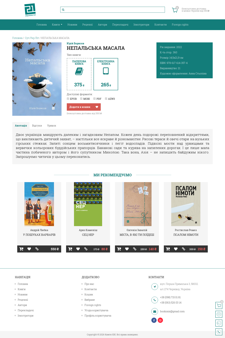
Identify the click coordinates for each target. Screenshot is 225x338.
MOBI (86, 98)
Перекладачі (120, 24)
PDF (99, 98)
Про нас (89, 284)
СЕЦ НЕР (88, 234)
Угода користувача (96, 310)
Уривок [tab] (51, 125)
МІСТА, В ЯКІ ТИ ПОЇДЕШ (137, 234)
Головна (42, 24)
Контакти (161, 24)
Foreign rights (180, 24)
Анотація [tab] (21, 125)
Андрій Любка (39, 230)
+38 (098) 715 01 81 (170, 297)
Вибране (90, 299)
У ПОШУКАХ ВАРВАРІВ (39, 234)
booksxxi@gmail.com (172, 311)
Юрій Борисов (75, 43)
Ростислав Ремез (186, 230)
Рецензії (87, 24)
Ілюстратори (141, 24)
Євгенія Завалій (137, 230)
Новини (72, 24)
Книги (56, 24)
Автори (102, 24)
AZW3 (111, 98)
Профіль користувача (98, 315)
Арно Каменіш (88, 230)
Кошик (89, 294)
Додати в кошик (79, 107)
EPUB (73, 98)
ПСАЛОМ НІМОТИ (185, 234)
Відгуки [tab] (37, 125)
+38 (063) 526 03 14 (170, 302)
